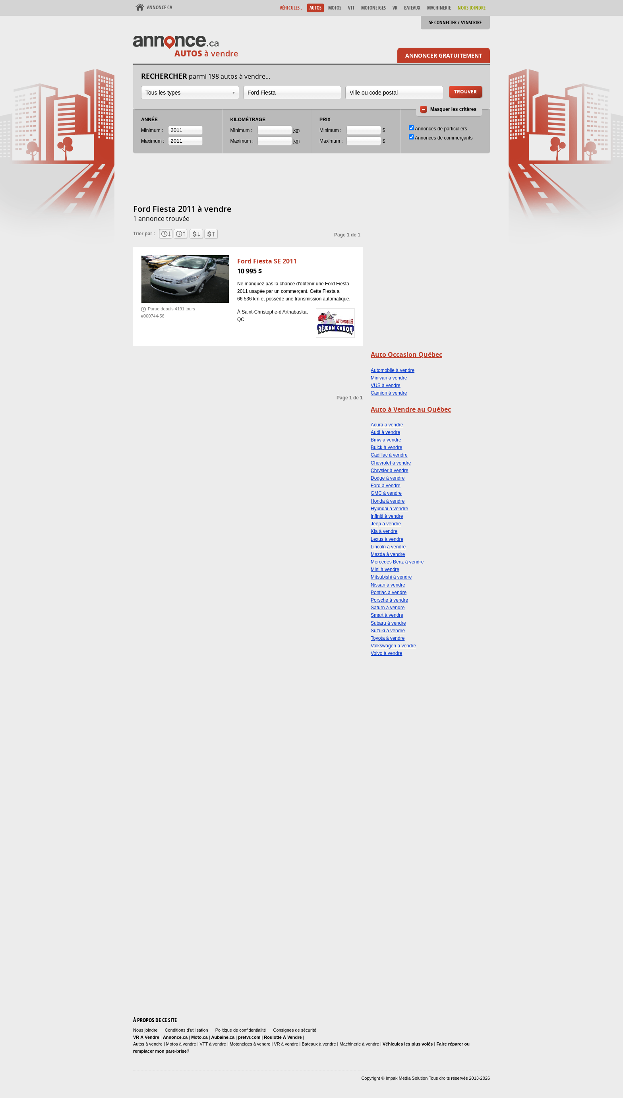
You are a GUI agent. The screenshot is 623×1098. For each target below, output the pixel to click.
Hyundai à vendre (389, 508)
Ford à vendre (385, 485)
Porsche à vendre (389, 600)
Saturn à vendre (387, 607)
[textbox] (292, 92)
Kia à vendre (384, 531)
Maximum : (152, 141)
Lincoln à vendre (388, 547)
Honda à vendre (387, 501)
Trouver (465, 91)
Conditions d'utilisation (186, 1030)
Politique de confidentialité (240, 1030)
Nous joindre (145, 1030)
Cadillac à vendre (389, 455)
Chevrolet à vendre (391, 463)
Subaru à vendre (388, 623)
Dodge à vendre (387, 478)
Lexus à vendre (387, 539)
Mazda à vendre (388, 554)
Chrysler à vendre (389, 470)
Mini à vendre (385, 569)
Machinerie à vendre (359, 1044)
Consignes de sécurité (294, 1030)
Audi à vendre (385, 432)
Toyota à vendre (387, 638)
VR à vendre (286, 1044)
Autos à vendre (148, 1044)
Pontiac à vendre (388, 592)
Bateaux (412, 7)
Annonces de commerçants (443, 138)
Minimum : (152, 130)
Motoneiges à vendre (251, 1044)
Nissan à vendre (388, 585)
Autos (315, 7)
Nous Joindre (472, 7)
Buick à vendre (386, 447)
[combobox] (190, 92)
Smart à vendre (387, 615)
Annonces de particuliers (441, 129)
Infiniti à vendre (387, 516)
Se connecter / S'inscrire (455, 22)
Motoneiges (373, 7)
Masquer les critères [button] (453, 109)
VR (395, 7)
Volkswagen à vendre (393, 646)
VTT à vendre (213, 1044)
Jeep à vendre (386, 524)
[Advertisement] (277, 183)
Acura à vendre (387, 425)
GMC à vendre (386, 493)
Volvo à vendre (386, 653)
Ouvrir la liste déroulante (233, 93)
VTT (351, 7)
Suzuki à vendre (388, 630)
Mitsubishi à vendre (391, 577)
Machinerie (439, 7)
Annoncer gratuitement (443, 55)
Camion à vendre (389, 393)
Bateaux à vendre (319, 1044)
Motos (334, 7)
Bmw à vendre (386, 440)
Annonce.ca (159, 7)
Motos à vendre (181, 1044)
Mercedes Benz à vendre (397, 562)
